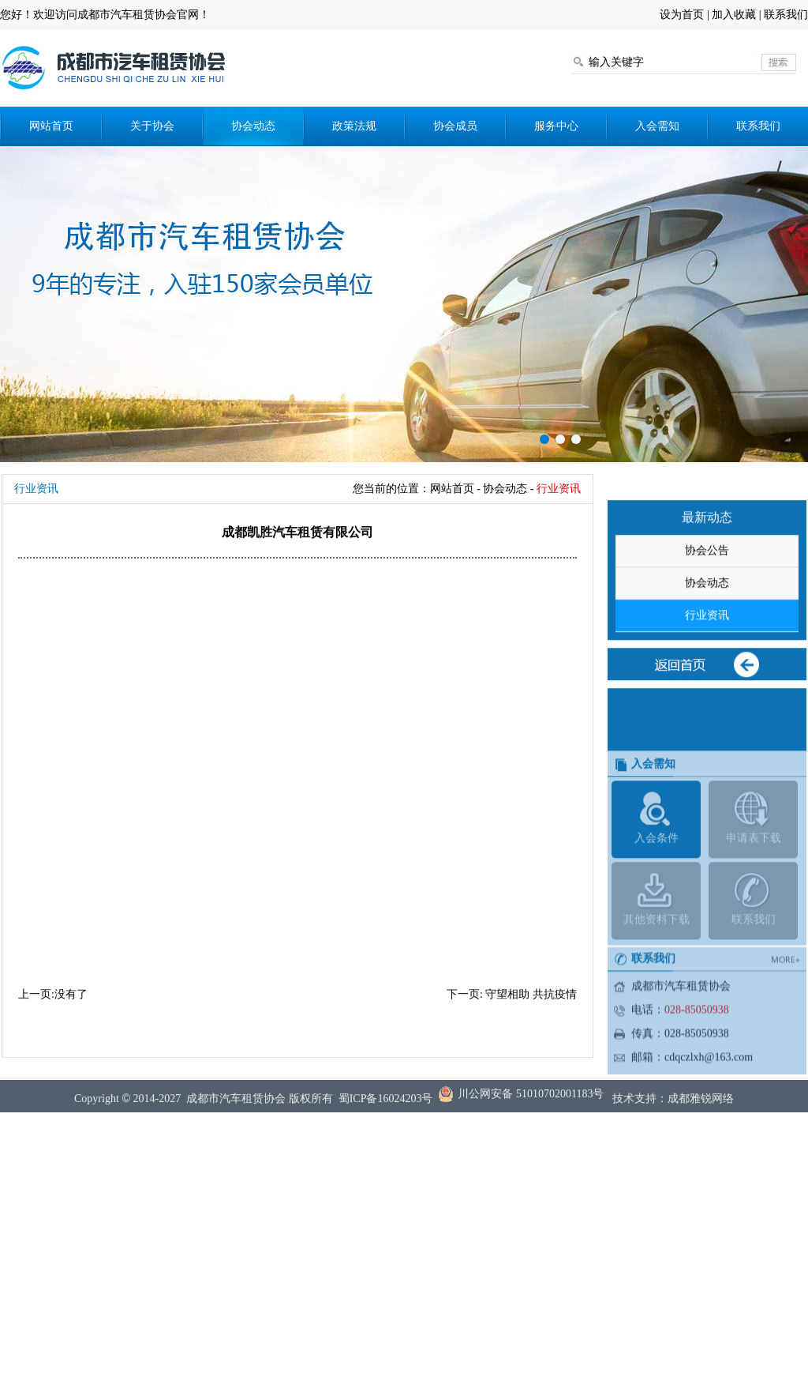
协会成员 (455, 126)
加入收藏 (734, 15)
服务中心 (556, 126)
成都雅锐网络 (701, 1106)
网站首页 (51, 126)
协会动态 (253, 126)
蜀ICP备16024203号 (386, 1106)
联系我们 (786, 15)
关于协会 (152, 126)
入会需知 (657, 126)
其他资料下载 (656, 978)
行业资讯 (707, 655)
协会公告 (707, 590)
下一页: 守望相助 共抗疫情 (512, 994)
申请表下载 (753, 897)
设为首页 (682, 15)
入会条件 (656, 897)
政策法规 (354, 126)
